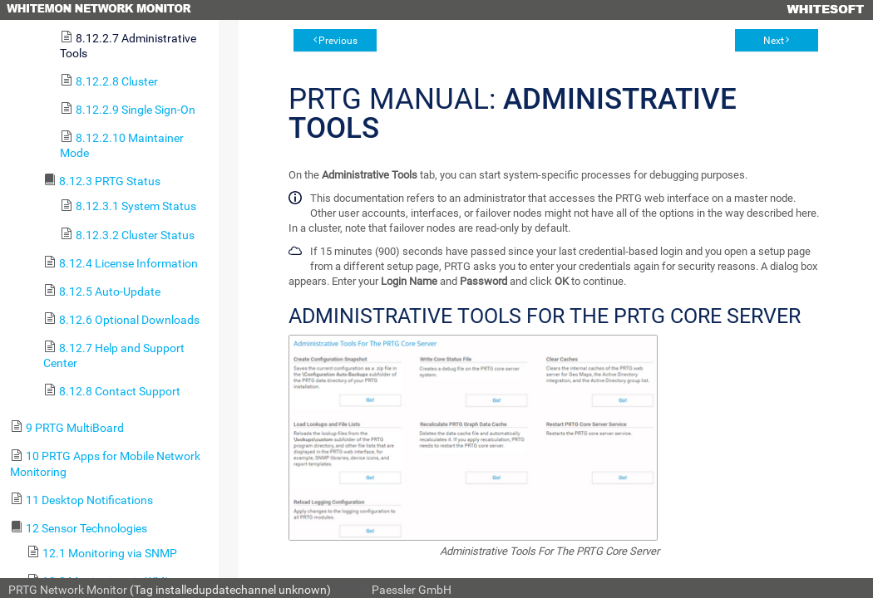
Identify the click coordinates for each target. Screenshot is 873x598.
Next (773, 41)
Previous (338, 41)
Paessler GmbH (411, 589)
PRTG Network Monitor (67, 589)
